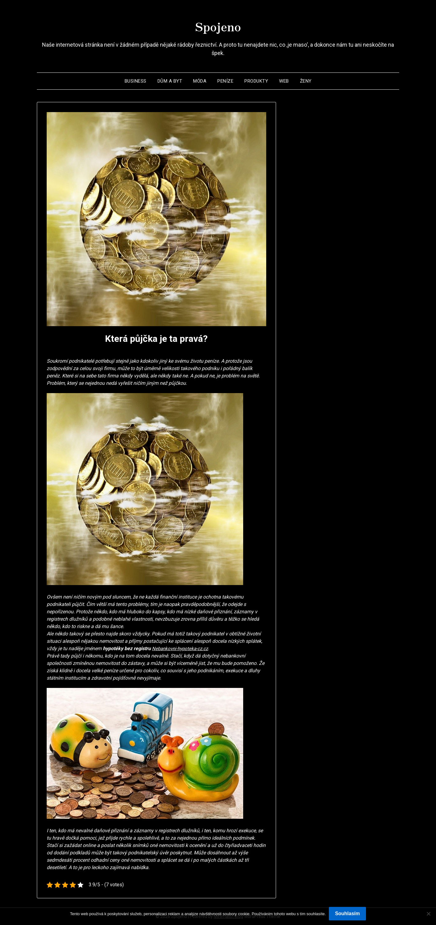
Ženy (306, 81)
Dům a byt (170, 81)
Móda (199, 81)
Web (284, 81)
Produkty (256, 81)
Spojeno (218, 25)
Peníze (225, 81)
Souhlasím (347, 913)
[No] (428, 914)
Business (135, 81)
